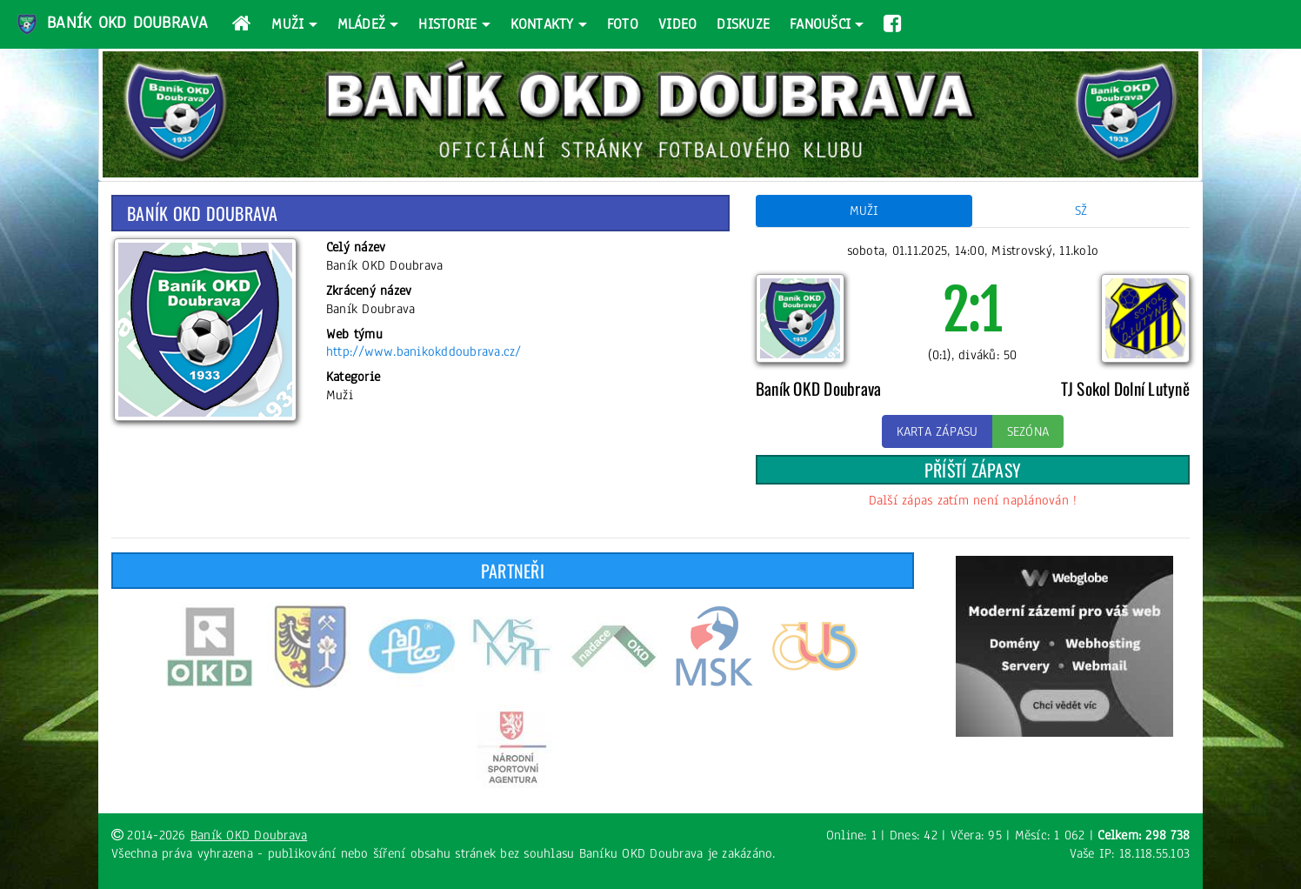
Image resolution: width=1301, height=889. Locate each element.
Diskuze (743, 24)
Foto (622, 24)
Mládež (361, 24)
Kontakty (542, 24)
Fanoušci (820, 24)
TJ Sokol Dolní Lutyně (1125, 388)
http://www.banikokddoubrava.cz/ (424, 351)
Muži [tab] (864, 210)
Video (677, 24)
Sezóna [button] (1028, 431)
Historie (447, 24)
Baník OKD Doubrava (111, 24)
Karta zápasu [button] (937, 431)
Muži (287, 24)
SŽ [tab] (1081, 210)
